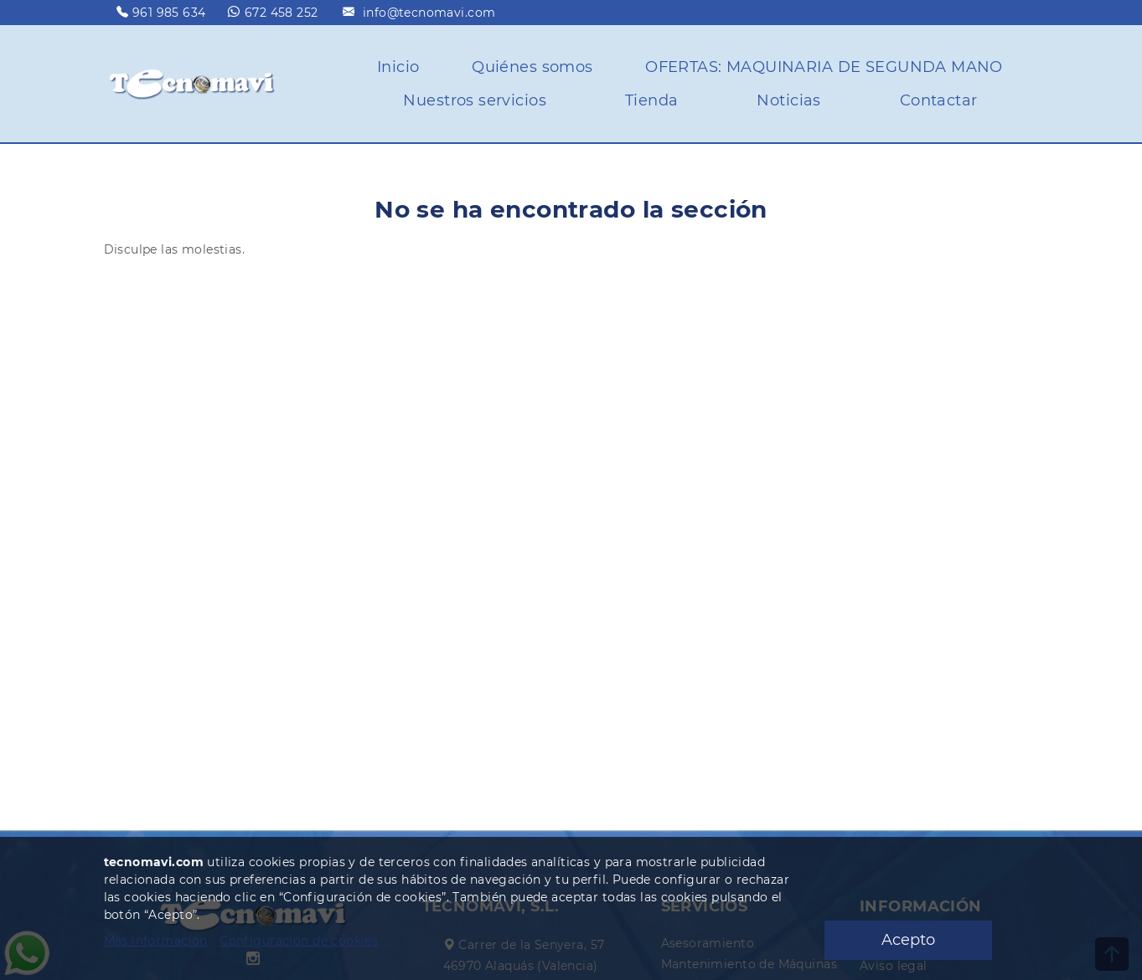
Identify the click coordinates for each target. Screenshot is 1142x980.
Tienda (652, 100)
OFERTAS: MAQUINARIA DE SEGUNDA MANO (824, 67)
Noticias (788, 100)
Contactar (939, 100)
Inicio (398, 67)
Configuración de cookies (299, 940)
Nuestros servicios (474, 100)
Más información (156, 940)
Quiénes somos (532, 67)
